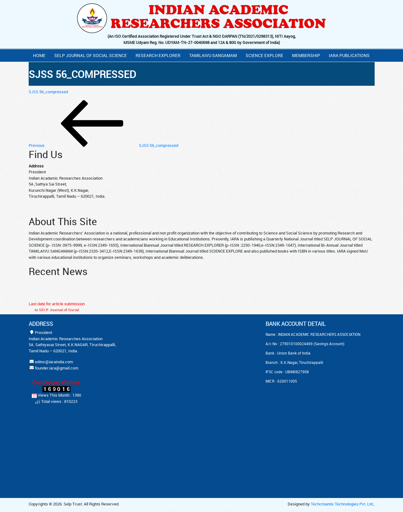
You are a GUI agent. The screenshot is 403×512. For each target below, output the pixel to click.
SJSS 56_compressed (48, 91)
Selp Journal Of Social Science (90, 55)
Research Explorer (158, 55)
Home (39, 55)
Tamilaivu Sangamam (213, 55)
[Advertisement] (186, 359)
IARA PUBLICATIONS (349, 55)
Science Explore (264, 55)
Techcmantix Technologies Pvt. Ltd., (343, 504)
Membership (306, 55)
